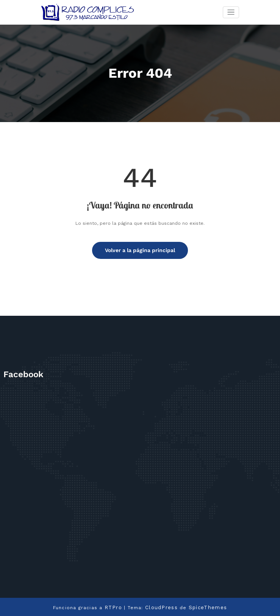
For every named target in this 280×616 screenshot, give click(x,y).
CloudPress (161, 606)
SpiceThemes (206, 606)
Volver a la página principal (140, 249)
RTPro (115, 606)
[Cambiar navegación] (231, 12)
